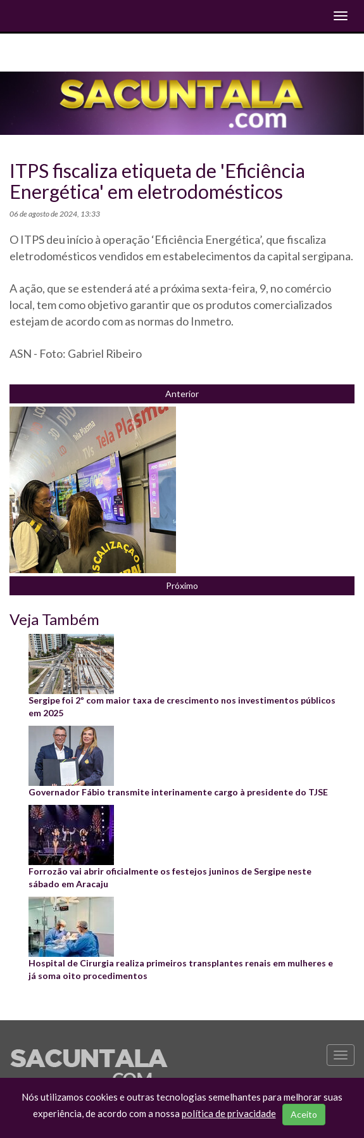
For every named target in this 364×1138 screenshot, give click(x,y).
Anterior (182, 393)
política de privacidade (229, 1113)
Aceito (304, 1114)
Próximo (182, 585)
